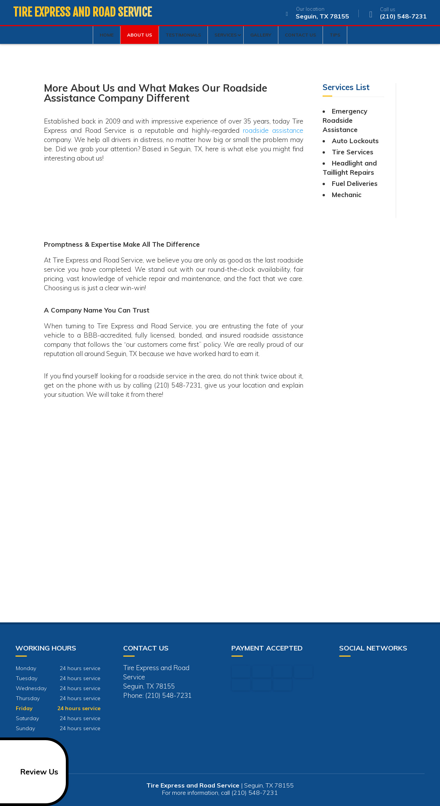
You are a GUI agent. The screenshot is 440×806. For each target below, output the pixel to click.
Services (225, 35)
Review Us (30, 772)
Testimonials (183, 35)
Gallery (260, 35)
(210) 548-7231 (396, 14)
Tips (335, 35)
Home (107, 35)
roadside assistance (273, 130)
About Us (139, 35)
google (345, 669)
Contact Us (300, 35)
